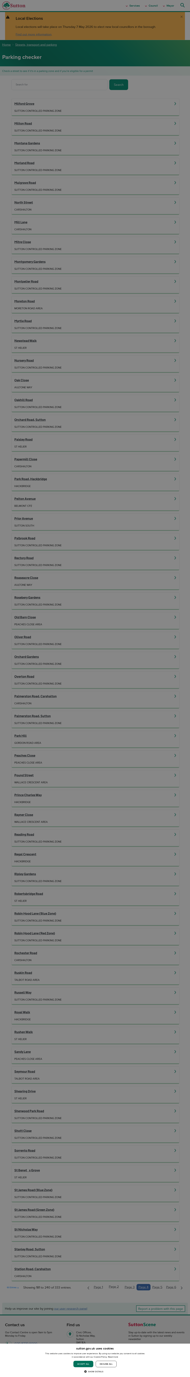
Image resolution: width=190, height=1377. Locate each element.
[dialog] (95, 1360)
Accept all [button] (83, 1363)
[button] (95, 1371)
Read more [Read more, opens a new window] (113, 1356)
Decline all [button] (106, 1363)
